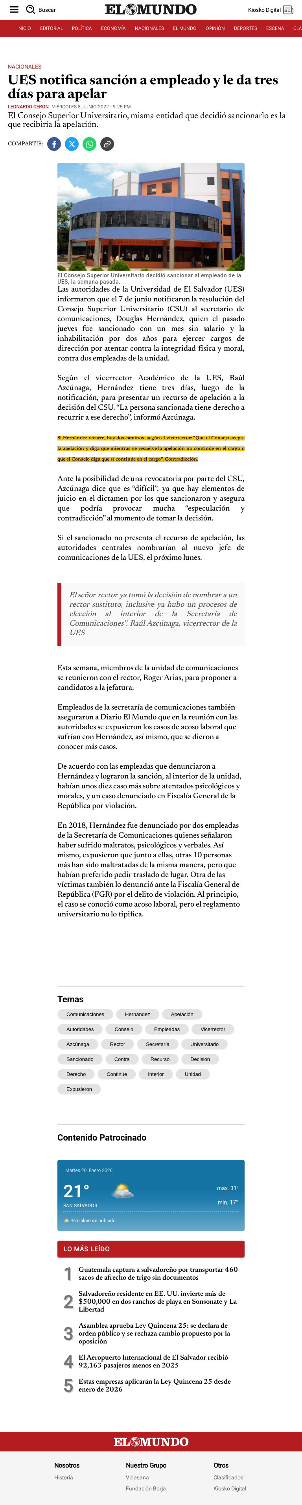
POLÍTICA (82, 28)
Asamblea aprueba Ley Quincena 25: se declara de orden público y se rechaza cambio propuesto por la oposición (154, 1334)
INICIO (24, 28)
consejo (123, 1029)
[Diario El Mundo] (151, 15)
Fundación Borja (146, 1488)
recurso (160, 1059)
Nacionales (24, 66)
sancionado (80, 1059)
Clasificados (228, 1477)
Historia (63, 1477)
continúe (117, 1074)
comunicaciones (85, 1014)
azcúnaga (77, 1044)
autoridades (80, 1029)
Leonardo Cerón (28, 107)
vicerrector (213, 1029)
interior (156, 1074)
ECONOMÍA (113, 28)
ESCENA (275, 28)
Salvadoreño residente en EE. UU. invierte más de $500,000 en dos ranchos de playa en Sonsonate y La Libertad (158, 1302)
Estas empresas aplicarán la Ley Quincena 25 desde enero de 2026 (155, 1386)
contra (122, 1059)
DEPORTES (245, 28)
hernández (137, 1014)
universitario (204, 1044)
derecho (76, 1074)
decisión (200, 1059)
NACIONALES (149, 28)
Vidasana (137, 1477)
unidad (193, 1074)
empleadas (167, 1029)
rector (117, 1044)
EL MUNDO (185, 28)
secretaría (157, 1044)
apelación (182, 1014)
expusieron (79, 1089)
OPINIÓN (215, 28)
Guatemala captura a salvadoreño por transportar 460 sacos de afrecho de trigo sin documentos (158, 1274)
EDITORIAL (51, 28)
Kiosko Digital (230, 1488)
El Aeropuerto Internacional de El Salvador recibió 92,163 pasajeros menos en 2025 (153, 1361)
